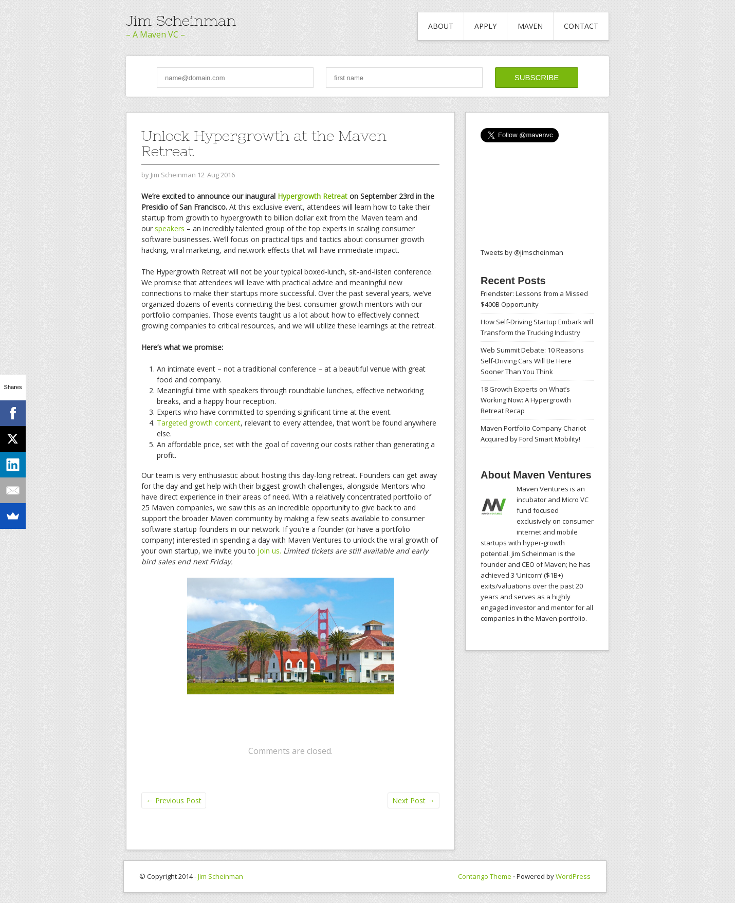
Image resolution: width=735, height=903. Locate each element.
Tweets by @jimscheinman (522, 252)
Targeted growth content (199, 423)
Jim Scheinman (181, 20)
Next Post (413, 800)
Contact (581, 26)
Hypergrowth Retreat (312, 196)
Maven (530, 26)
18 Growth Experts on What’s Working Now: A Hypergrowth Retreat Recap (526, 399)
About (440, 26)
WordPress (573, 876)
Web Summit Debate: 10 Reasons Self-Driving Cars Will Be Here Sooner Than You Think (532, 360)
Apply (485, 26)
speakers (170, 228)
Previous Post (173, 800)
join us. (269, 551)
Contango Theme (484, 876)
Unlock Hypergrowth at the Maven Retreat (264, 143)
